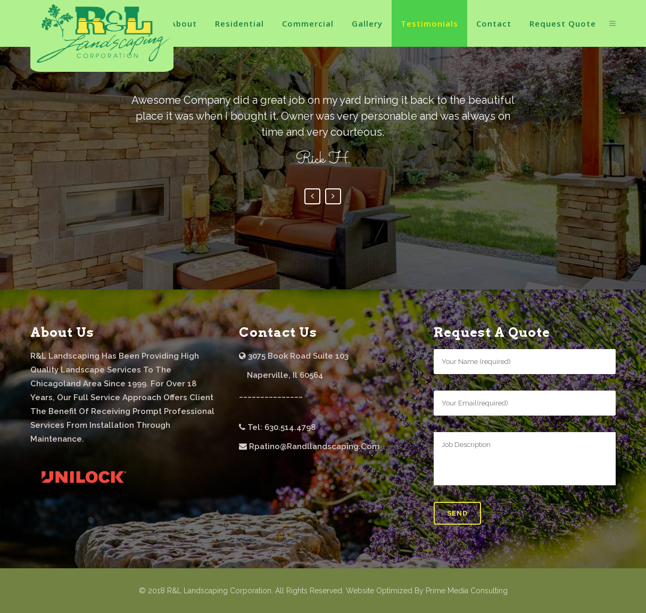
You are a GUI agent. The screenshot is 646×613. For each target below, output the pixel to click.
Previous (312, 196)
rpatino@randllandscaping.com (314, 446)
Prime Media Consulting (467, 590)
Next (333, 196)
